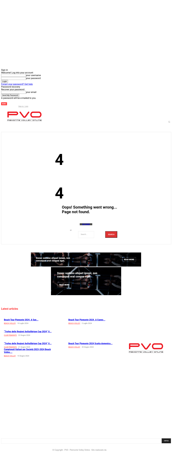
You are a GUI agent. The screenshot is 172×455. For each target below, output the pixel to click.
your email (31, 92)
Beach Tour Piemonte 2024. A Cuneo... (86, 319)
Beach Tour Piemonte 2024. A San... (21, 319)
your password (33, 78)
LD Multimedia (113, 450)
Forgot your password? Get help (17, 84)
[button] (169, 121)
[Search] (111, 234)
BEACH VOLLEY (10, 323)
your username (33, 75)
